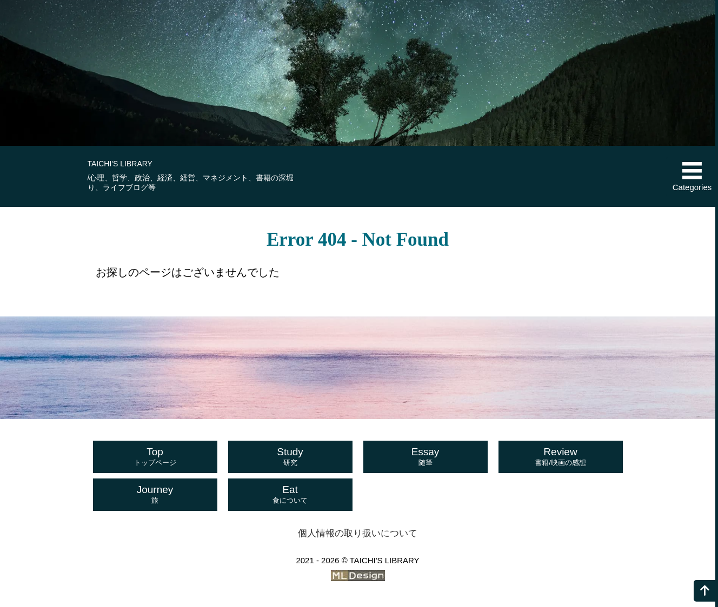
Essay (425, 457)
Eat (290, 494)
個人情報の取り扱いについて (357, 533)
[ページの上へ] (704, 591)
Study (290, 457)
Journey (155, 494)
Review (560, 457)
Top (155, 457)
